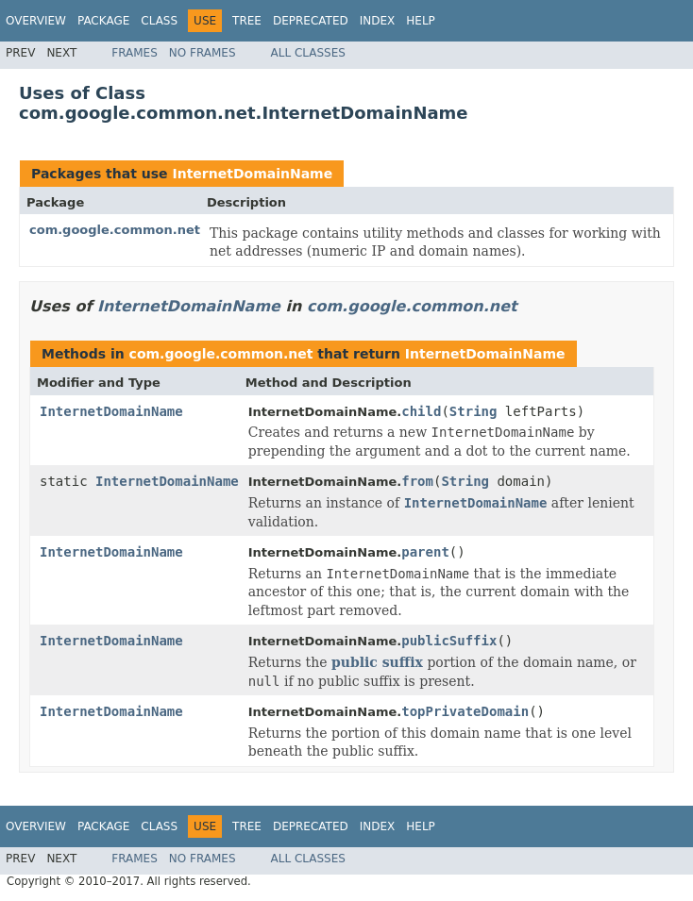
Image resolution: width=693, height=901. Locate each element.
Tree (247, 20)
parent (425, 551)
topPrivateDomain (465, 711)
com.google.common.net (114, 230)
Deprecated (310, 20)
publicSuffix (449, 640)
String (473, 411)
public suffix (377, 662)
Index (378, 20)
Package (103, 20)
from (417, 481)
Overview (36, 20)
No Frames (202, 52)
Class (159, 20)
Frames (134, 52)
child (421, 411)
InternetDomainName (252, 173)
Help (420, 20)
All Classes (308, 52)
